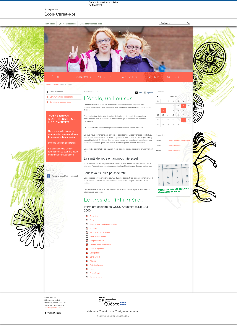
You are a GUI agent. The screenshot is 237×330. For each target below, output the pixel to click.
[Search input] (173, 28)
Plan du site (50, 29)
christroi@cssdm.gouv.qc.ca (55, 313)
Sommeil (93, 234)
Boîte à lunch (95, 263)
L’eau (92, 275)
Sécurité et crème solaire (100, 238)
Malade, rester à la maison (100, 250)
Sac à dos (94, 222)
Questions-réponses (67, 29)
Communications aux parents (61, 103)
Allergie (93, 267)
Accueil (48, 90)
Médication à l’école (98, 242)
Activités (129, 82)
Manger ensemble (97, 246)
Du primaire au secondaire (60, 108)
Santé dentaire (96, 283)
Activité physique (96, 271)
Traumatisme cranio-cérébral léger (103, 230)
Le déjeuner (94, 259)
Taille (140, 98)
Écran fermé (95, 279)
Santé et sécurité (56, 97)
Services (105, 82)
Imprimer (150, 98)
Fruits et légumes (97, 254)
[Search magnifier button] (188, 28)
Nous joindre (178, 82)
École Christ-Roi (59, 18)
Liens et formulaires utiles (91, 29)
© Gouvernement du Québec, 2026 (112, 321)
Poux (92, 226)
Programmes (81, 82)
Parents (153, 82)
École (56, 82)
